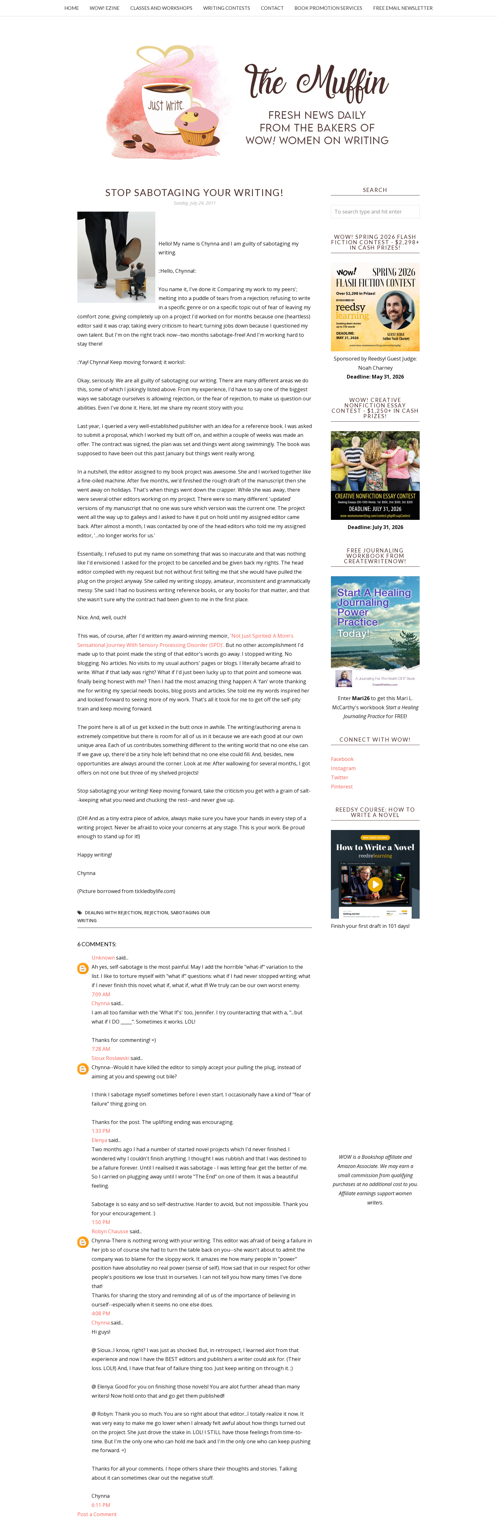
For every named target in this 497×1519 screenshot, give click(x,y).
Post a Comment (97, 1514)
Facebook (342, 759)
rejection (156, 912)
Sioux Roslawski (110, 1058)
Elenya (99, 1140)
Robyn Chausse (110, 1231)
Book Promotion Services (328, 8)
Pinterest (342, 786)
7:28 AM (101, 1048)
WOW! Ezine (104, 8)
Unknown (103, 957)
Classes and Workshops (161, 8)
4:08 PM (101, 1313)
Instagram (343, 768)
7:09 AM (101, 994)
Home (71, 8)
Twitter (339, 777)
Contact (272, 8)
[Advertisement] (375, 1042)
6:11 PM (101, 1505)
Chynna (101, 1003)
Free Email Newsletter (403, 8)
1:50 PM (101, 1222)
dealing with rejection (113, 912)
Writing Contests (226, 8)
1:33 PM (101, 1130)
